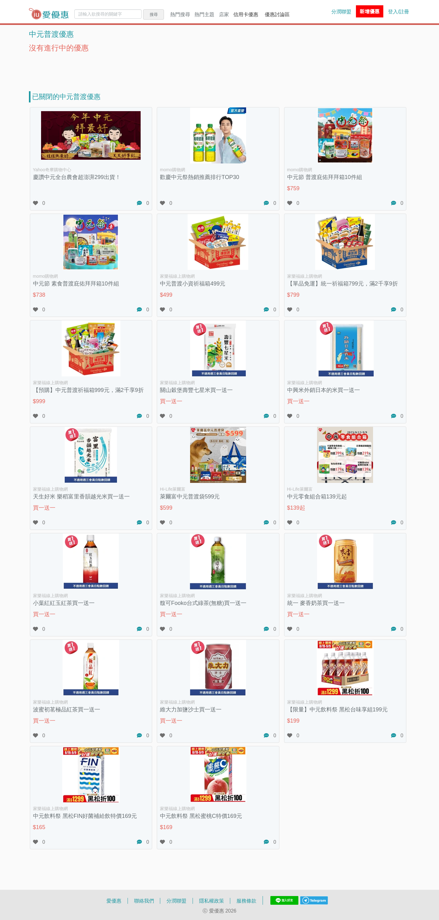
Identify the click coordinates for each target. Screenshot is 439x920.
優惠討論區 (277, 14)
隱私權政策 (211, 901)
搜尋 (154, 14)
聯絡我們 (144, 901)
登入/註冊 (398, 11)
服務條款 (246, 901)
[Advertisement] (219, 67)
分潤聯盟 (341, 11)
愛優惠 (113, 901)
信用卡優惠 (245, 14)
